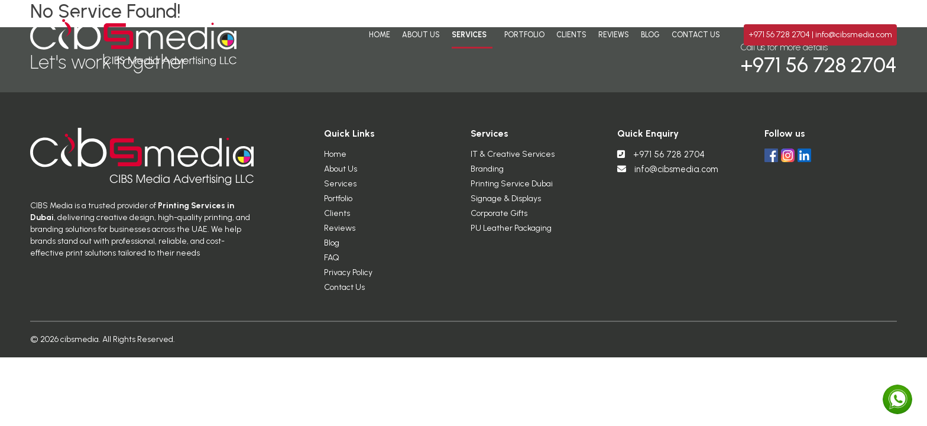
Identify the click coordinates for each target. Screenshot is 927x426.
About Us (421, 34)
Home (379, 34)
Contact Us (696, 34)
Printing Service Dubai (512, 188)
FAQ (331, 262)
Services (469, 34)
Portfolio (524, 34)
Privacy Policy (348, 277)
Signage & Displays (506, 203)
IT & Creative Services (513, 159)
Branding (487, 174)
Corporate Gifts (499, 218)
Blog (650, 34)
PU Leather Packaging (511, 233)
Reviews (613, 34)
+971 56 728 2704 (780, 35)
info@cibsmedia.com (853, 35)
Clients (571, 34)
